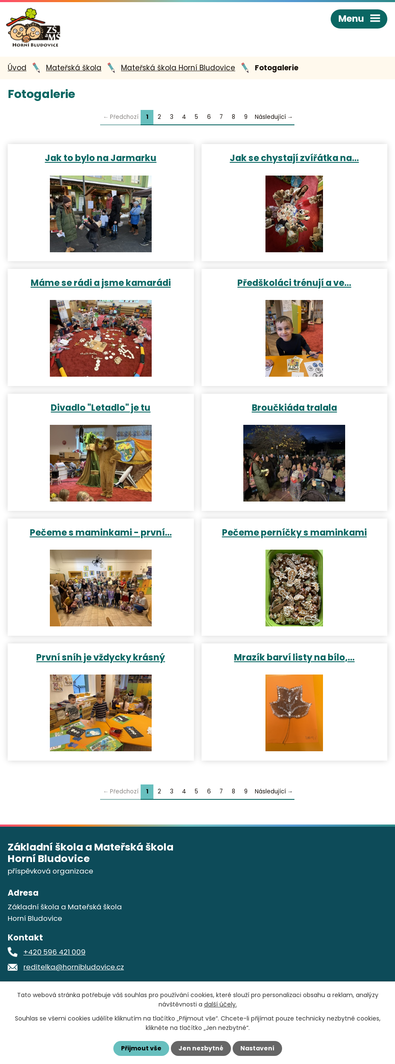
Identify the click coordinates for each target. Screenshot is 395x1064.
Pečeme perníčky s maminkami (294, 532)
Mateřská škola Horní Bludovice (178, 68)
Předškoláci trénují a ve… (294, 282)
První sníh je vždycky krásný (100, 657)
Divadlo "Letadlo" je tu (100, 407)
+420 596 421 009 (54, 952)
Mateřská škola (73, 68)
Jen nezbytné (201, 1048)
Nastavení (257, 1048)
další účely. (220, 1004)
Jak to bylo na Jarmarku (100, 158)
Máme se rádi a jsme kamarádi (101, 282)
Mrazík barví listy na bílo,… (294, 657)
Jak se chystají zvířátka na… (294, 158)
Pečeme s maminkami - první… (101, 532)
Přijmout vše (141, 1048)
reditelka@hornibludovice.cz (73, 967)
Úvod (17, 68)
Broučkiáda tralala (294, 407)
